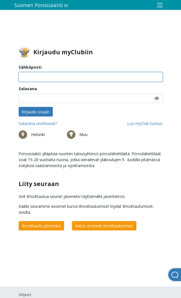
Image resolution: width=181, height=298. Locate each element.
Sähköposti (30, 67)
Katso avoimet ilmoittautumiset (104, 225)
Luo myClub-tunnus (145, 123)
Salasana (28, 88)
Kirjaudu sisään (35, 112)
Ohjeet (25, 294)
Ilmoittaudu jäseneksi (41, 225)
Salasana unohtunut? (38, 123)
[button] (156, 98)
